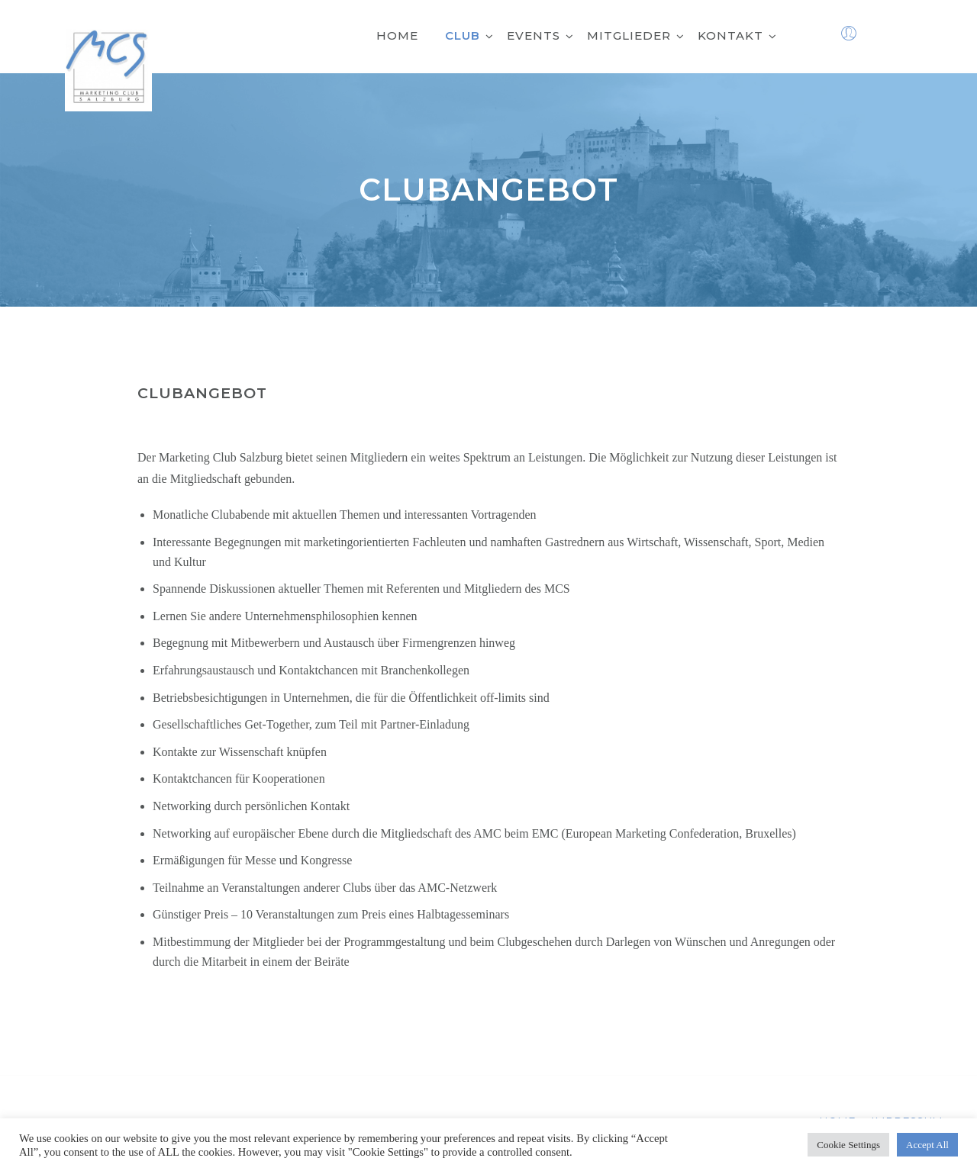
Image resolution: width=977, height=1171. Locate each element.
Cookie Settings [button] (848, 1144)
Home (397, 35)
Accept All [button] (927, 1144)
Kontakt (737, 35)
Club (469, 35)
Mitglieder (636, 35)
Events (540, 35)
